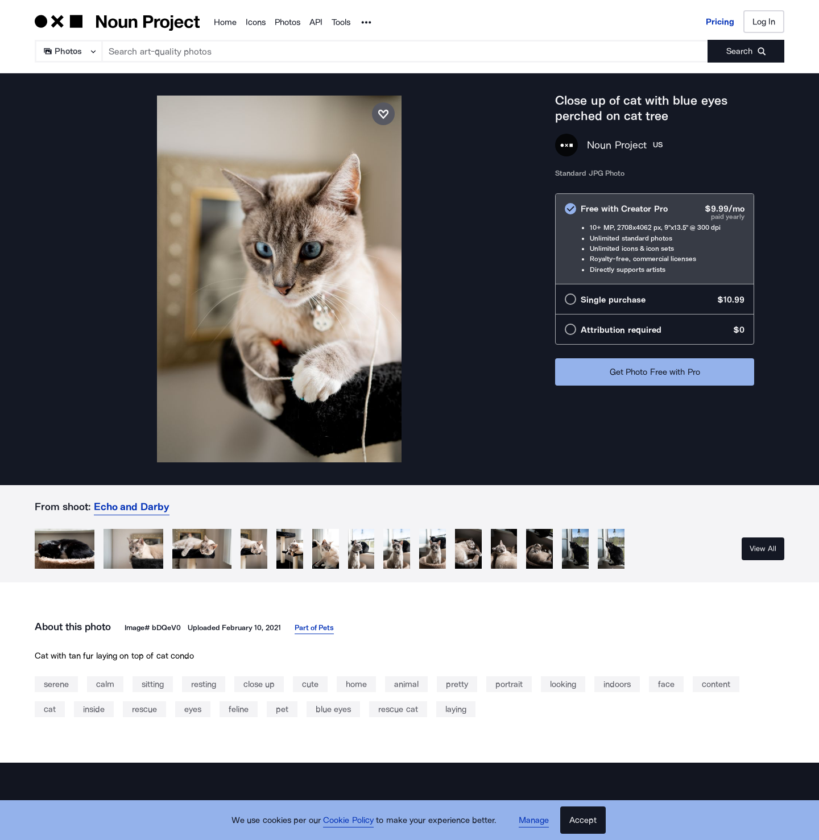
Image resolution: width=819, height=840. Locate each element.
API (315, 22)
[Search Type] (68, 51)
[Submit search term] (746, 51)
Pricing (720, 21)
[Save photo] (383, 113)
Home (225, 22)
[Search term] (405, 51)
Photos (287, 22)
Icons (256, 22)
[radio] (655, 239)
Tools (341, 22)
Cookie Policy (348, 820)
